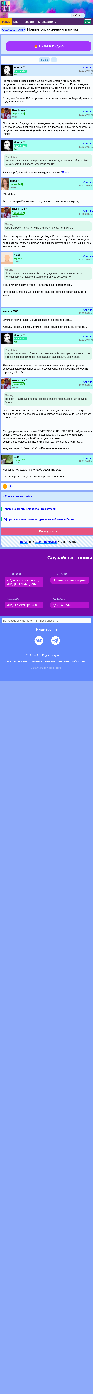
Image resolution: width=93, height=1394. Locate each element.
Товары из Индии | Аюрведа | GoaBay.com (29, 509)
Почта (65, 172)
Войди (24, 541)
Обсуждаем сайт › (13, 29)
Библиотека (79, 661)
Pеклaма (50, 661)
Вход (87, 21)
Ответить (88, 67)
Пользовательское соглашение (23, 661)
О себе (15, 117)
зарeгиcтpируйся (46, 541)
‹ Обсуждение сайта (17, 496)
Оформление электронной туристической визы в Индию (39, 519)
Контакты (63, 661)
